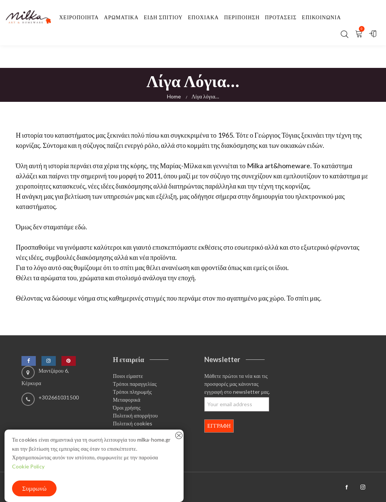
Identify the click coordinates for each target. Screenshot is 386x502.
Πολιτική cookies (133, 423)
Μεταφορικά (127, 399)
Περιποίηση (241, 17)
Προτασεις (281, 17)
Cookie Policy (28, 466)
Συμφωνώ (34, 488)
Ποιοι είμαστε (128, 376)
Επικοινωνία (321, 17)
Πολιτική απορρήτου (135, 415)
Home (174, 96)
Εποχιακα (203, 17)
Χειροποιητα (79, 17)
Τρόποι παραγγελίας (135, 384)
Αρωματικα (121, 17)
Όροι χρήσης (127, 407)
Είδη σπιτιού (163, 17)
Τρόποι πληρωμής (132, 391)
